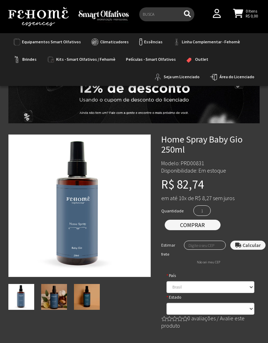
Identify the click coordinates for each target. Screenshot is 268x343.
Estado (175, 297)
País (172, 275)
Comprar (192, 224)
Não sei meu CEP (208, 262)
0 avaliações (201, 318)
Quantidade (172, 210)
